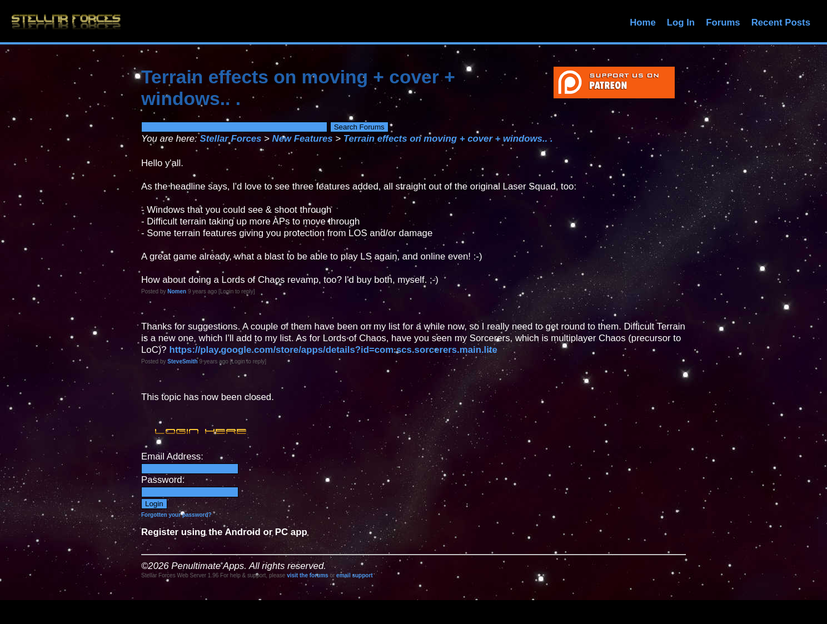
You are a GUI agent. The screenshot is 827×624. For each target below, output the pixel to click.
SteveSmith (182, 361)
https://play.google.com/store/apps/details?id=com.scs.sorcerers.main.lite (333, 350)
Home (643, 22)
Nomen (176, 291)
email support (354, 575)
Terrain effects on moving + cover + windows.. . (448, 138)
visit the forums (307, 575)
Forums (723, 22)
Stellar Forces (230, 138)
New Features (302, 138)
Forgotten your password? (176, 515)
